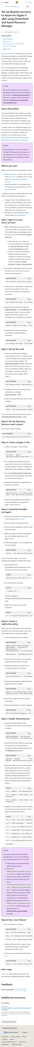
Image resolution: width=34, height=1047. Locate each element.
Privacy (12, 1039)
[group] (19, 282)
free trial (11, 177)
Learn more (5, 974)
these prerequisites (20, 215)
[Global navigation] (2, 2)
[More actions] (31, 6)
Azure (7, 6)
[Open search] (26, 2)
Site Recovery (15, 6)
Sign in (31, 2)
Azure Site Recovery (7, 53)
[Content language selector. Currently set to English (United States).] (9, 1028)
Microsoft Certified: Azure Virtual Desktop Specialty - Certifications (16, 1008)
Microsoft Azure (11, 174)
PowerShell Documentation (10, 137)
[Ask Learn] (27, 6)
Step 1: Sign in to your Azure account (13, 44)
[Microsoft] (17, 2)
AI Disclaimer (5, 1036)
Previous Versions (16, 1036)
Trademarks (4, 1044)
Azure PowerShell (7, 39)
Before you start (7, 41)
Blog (24, 1036)
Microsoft (21, 519)
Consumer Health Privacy (8, 1042)
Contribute (4, 1039)
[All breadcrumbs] (3, 6)
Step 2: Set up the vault (9, 46)
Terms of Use (22, 1042)
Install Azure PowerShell (20, 95)
